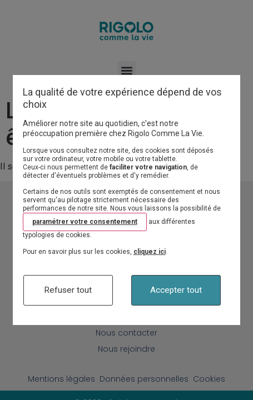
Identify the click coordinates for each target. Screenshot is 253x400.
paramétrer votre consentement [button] (84, 222)
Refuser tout (68, 290)
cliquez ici (149, 252)
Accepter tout (176, 290)
